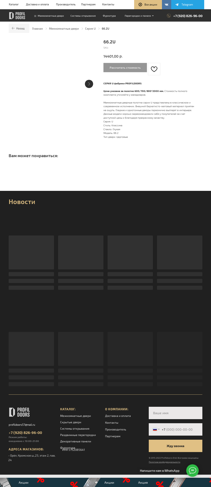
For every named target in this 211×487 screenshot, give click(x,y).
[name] (175, 413)
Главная (37, 28)
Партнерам (88, 4)
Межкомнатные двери (64, 28)
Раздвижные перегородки (78, 435)
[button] (148, 4)
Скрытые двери (70, 422)
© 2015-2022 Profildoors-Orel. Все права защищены (173, 458)
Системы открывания (74, 428)
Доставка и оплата (37, 4)
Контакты (108, 4)
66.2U (105, 28)
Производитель (66, 4)
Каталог (14, 4)
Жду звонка (175, 446)
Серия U (90, 28)
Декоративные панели (75, 441)
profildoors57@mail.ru (22, 424)
